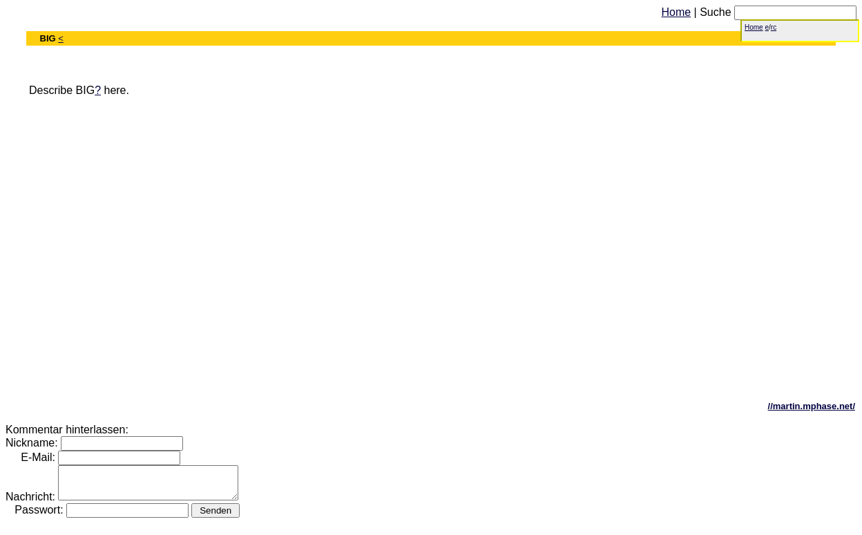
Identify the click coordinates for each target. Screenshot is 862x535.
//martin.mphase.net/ (811, 406)
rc (773, 27)
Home (676, 12)
